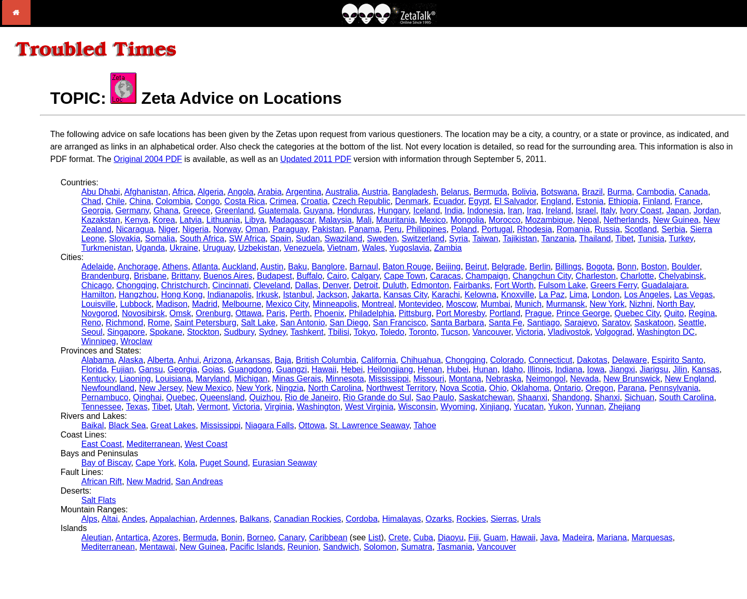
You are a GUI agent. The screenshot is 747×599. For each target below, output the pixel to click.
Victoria (529, 332)
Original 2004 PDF (148, 159)
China (140, 201)
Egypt (479, 201)
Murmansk (565, 303)
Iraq (534, 210)
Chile (115, 201)
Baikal (92, 425)
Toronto (422, 332)
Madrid (204, 303)
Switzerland (423, 238)
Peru (393, 229)
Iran (515, 210)
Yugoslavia (410, 247)
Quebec (180, 397)
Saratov (616, 322)
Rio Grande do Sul (377, 397)
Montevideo (419, 303)
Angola (241, 191)
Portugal (497, 229)
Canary (292, 537)
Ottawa (249, 313)
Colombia (173, 201)
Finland (656, 201)
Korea (164, 219)
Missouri (429, 378)
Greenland (234, 210)
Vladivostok (569, 332)
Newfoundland (107, 388)
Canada (693, 191)
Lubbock (135, 303)
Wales (373, 247)
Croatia (314, 201)
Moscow (461, 303)
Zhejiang (624, 406)
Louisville (98, 303)
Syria (458, 238)
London (605, 294)
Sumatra (416, 546)
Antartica (132, 537)
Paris (275, 313)
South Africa (201, 238)
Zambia (448, 247)
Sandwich (341, 546)
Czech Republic (362, 201)
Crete (399, 537)
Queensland (222, 397)
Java (549, 537)
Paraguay (289, 229)
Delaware (629, 360)
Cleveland (271, 285)
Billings (568, 266)
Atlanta (205, 266)
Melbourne (241, 303)
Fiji (473, 537)
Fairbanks (471, 285)
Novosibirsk (143, 313)
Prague (538, 313)
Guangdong (250, 369)
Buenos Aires (227, 275)
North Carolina (335, 388)
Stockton (203, 332)
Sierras (504, 518)
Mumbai (495, 303)
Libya (255, 219)
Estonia (589, 201)
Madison (171, 303)
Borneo (260, 537)
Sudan (308, 238)
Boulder (685, 266)
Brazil (592, 191)
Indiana (569, 369)
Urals (531, 518)
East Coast (101, 444)
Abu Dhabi (100, 191)
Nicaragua (135, 229)
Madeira (577, 537)
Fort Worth (514, 285)
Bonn (626, 266)
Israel (586, 210)
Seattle (691, 322)
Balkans (254, 518)
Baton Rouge (407, 266)
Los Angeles (646, 294)
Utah (183, 406)
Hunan (485, 369)
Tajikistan (520, 238)
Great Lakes (173, 425)
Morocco (504, 219)
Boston (654, 266)
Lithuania (223, 219)
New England (689, 378)
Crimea (283, 201)
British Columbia (326, 360)
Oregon (599, 388)
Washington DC (666, 332)
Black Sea (127, 425)
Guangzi (291, 369)
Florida (94, 369)
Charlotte (637, 275)
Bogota (599, 266)
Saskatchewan (486, 397)
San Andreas (199, 481)
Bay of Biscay (106, 462)
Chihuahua (420, 360)
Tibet (624, 238)
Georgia (96, 210)
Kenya (136, 219)
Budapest (274, 275)
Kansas (705, 369)
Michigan (251, 378)
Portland (504, 313)
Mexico (433, 219)
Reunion (303, 546)
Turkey (681, 238)
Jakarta (365, 294)
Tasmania (454, 546)
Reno (91, 322)
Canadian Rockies (307, 518)
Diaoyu (451, 537)
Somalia (160, 238)
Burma (619, 191)
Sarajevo (580, 322)
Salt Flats (98, 500)
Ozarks (438, 518)
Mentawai (157, 546)
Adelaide (97, 266)
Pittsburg (415, 313)
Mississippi (388, 378)
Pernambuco (105, 397)
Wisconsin (417, 406)
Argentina (304, 191)
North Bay (675, 303)
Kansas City (405, 294)
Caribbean (328, 537)
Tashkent (307, 332)
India (454, 210)
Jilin (680, 369)
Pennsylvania (673, 388)
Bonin (231, 537)
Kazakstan (100, 219)
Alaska (130, 360)
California (378, 360)
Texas (137, 406)
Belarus (455, 191)
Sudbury (239, 332)
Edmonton (430, 285)
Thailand (595, 238)
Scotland (641, 229)
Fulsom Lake (562, 285)
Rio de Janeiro (311, 397)
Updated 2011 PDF (315, 159)
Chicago (96, 285)
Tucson (454, 332)
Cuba (423, 537)
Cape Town (404, 275)
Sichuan (640, 397)
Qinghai (147, 397)
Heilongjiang (390, 369)
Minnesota (345, 378)
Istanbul (297, 294)
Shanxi (607, 397)
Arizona (217, 360)
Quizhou (264, 397)
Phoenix (329, 313)
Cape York (154, 462)
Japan (677, 210)
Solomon (380, 546)
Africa (182, 191)
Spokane (165, 332)
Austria (375, 191)
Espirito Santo (677, 360)
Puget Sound (224, 462)
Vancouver (492, 332)
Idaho (512, 369)
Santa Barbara (457, 322)
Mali (363, 219)
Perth (300, 313)
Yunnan (590, 406)
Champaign (486, 275)
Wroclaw (136, 341)
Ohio (498, 388)
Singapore (126, 332)
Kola (186, 462)
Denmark (411, 201)
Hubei (457, 369)
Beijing (448, 266)
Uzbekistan (258, 247)
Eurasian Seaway (284, 462)
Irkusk (267, 294)
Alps (89, 518)
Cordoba (361, 518)
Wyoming (457, 406)
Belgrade (508, 266)
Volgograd (613, 332)
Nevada (584, 378)
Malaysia (335, 219)
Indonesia (485, 210)
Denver (336, 285)
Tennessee (101, 406)
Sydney (272, 332)
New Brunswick (631, 378)
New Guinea (676, 219)
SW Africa (247, 238)
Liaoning (135, 378)
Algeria (211, 191)
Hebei (352, 369)
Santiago (543, 322)
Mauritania (395, 219)
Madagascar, (293, 219)
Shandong (571, 397)
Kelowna (480, 294)
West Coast (206, 444)
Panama (364, 229)
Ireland (558, 210)
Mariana (612, 537)
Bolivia (524, 191)
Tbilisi (338, 332)
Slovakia (124, 238)
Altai (110, 518)
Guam (494, 537)
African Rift (101, 481)
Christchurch (184, 285)
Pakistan (328, 229)
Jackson (331, 294)
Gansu (151, 369)
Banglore (328, 266)
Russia (607, 229)
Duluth (394, 285)
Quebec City (636, 313)
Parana (631, 388)
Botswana (559, 191)
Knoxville (517, 294)
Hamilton (97, 294)
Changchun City (542, 275)
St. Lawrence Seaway (369, 425)
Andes (133, 518)
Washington (318, 406)
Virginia (278, 406)
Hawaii (324, 369)
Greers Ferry (613, 285)
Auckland (239, 266)
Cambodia (655, 191)
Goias (213, 369)
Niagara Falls (269, 425)
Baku (297, 266)
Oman (256, 229)
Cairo (337, 275)
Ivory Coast (641, 210)
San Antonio (302, 322)
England (556, 201)
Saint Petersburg (205, 322)
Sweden (382, 238)
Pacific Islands (256, 546)
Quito (674, 313)
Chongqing (136, 285)
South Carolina (686, 397)
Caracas (445, 275)
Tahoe (424, 425)
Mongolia (467, 219)
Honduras (355, 210)
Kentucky (98, 378)
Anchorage (138, 266)
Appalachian (172, 518)
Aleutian (96, 537)
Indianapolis (230, 294)
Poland (464, 229)
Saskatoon (654, 322)
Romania (573, 229)
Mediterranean (153, 444)
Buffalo (310, 275)
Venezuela (303, 247)
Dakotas (592, 360)
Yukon (559, 406)
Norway (227, 229)
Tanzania (557, 238)
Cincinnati (230, 285)
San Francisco (399, 322)
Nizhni (640, 303)
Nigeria (196, 229)
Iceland (426, 210)
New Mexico (208, 388)
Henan (430, 369)
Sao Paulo (435, 397)
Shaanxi (532, 397)
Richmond (124, 322)
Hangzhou (138, 294)
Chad (91, 201)
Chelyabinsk (681, 275)
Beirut (476, 266)
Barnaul (364, 266)
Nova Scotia (462, 388)
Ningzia (289, 388)
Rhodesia (534, 229)
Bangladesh (414, 191)
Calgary (365, 275)
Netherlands (626, 219)
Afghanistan (146, 191)
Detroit (365, 285)
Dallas (306, 285)
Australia (341, 191)
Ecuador (448, 201)
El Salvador (515, 201)
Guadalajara (664, 285)
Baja (282, 360)
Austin (271, 266)
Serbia (673, 229)
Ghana (166, 210)
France (687, 201)
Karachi (446, 294)
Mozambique (549, 219)
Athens (175, 266)
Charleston (596, 275)
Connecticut (551, 360)
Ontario (567, 388)
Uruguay (218, 247)
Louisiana (173, 378)
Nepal (588, 219)
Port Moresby (460, 313)
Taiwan (486, 238)
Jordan (706, 210)
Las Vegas (693, 294)
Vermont (212, 406)
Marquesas (651, 537)
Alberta (160, 360)
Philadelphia (371, 313)
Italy (608, 210)
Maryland (213, 378)
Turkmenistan (106, 247)
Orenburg (213, 313)
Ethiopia (623, 201)
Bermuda (490, 191)
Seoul (92, 332)
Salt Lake (258, 322)
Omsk (180, 313)
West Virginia (369, 406)
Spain (280, 238)
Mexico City (287, 303)
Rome (159, 322)
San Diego (348, 322)
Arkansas (253, 360)
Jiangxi (622, 369)
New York (607, 303)
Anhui (188, 360)
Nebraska (503, 378)
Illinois (539, 369)
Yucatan (529, 406)
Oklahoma (530, 388)
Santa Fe (505, 322)
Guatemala (278, 210)
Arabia (270, 191)
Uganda (150, 247)
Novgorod (99, 313)
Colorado (507, 360)
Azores (165, 537)
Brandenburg (105, 275)
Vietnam (342, 247)
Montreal (378, 303)
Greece (196, 210)
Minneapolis (335, 303)
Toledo (392, 332)
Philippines (426, 229)
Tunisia (651, 238)
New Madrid (149, 481)
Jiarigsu (654, 369)
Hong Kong (182, 294)
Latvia (190, 219)
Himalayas (401, 518)
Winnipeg (98, 341)
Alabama (97, 360)
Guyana (318, 210)
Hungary (393, 210)
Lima (578, 294)
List (374, 537)
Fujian (123, 369)
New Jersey (160, 388)
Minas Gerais (296, 378)
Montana (465, 378)
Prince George (583, 313)
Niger (167, 229)
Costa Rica (244, 201)
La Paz (552, 294)
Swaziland (343, 238)
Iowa (596, 369)
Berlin (539, 266)
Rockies (471, 518)
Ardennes (217, 518)
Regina (701, 313)
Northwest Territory (400, 388)
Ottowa (312, 425)
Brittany (185, 275)
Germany (132, 210)
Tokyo (365, 332)
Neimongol (545, 378)
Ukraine (184, 247)
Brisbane (150, 275)
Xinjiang (494, 406)
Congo (207, 201)
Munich (528, 303)
